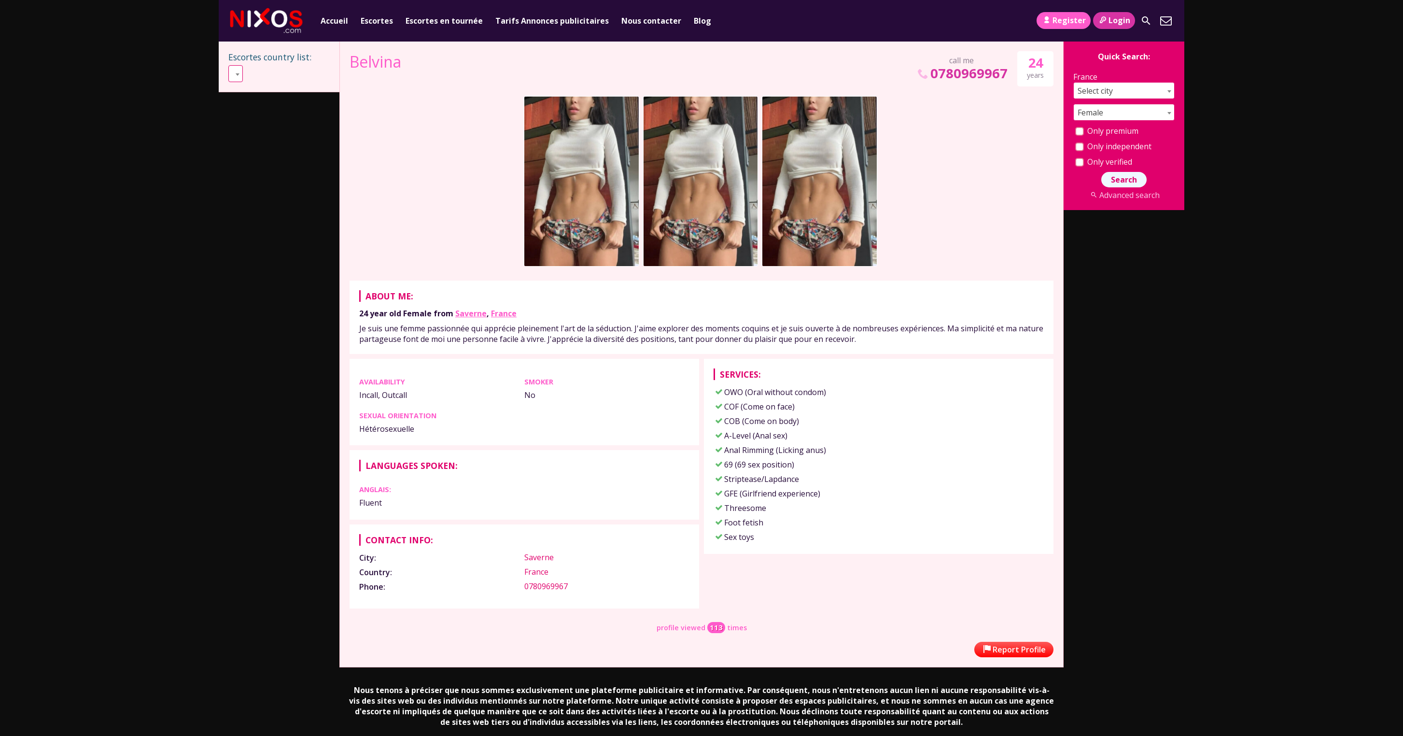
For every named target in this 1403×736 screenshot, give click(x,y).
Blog (702, 20)
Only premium (1106, 131)
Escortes (377, 20)
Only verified (1103, 161)
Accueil (334, 20)
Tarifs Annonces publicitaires (552, 20)
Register (1063, 20)
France (504, 313)
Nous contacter (651, 20)
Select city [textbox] (1095, 90)
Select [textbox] (243, 74)
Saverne (471, 313)
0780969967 (962, 73)
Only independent (1113, 146)
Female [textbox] (1090, 112)
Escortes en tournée (444, 20)
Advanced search (1123, 195)
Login (1114, 20)
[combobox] (279, 73)
